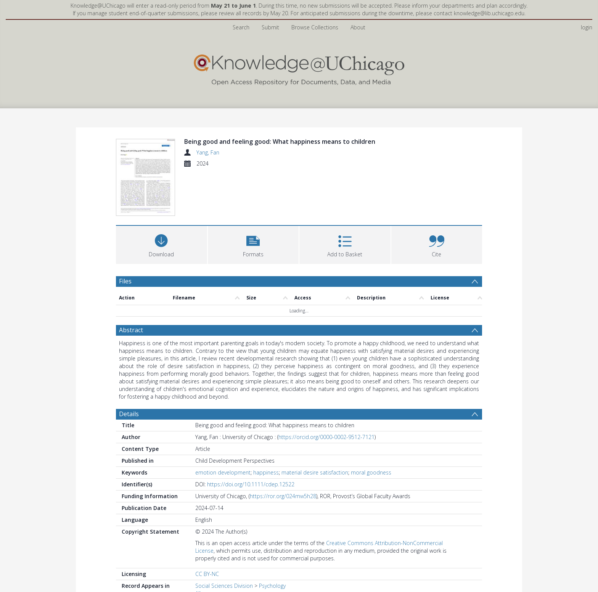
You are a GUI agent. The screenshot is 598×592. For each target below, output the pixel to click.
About (357, 27)
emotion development (223, 472)
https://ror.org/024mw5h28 (283, 496)
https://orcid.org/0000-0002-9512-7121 (326, 437)
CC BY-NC (207, 574)
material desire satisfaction (314, 472)
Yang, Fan (207, 152)
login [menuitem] (586, 27)
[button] (253, 244)
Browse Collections (314, 27)
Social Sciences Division (224, 585)
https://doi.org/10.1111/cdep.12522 (250, 484)
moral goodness (371, 472)
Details (129, 414)
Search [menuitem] (241, 27)
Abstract (131, 330)
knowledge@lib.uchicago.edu (489, 13)
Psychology (272, 585)
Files (125, 281)
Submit (270, 27)
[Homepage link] (299, 68)
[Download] (161, 244)
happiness (266, 472)
